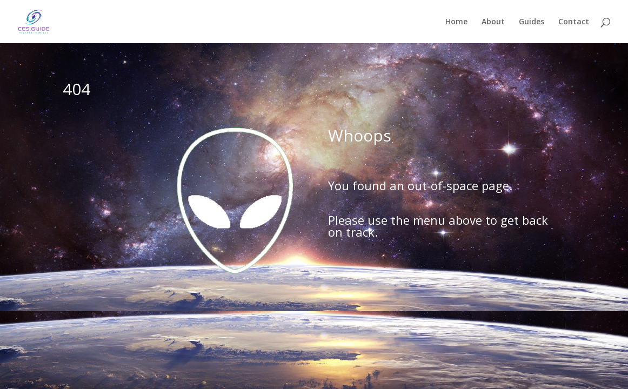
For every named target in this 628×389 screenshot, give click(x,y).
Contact (573, 22)
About (493, 22)
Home (456, 22)
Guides (531, 22)
